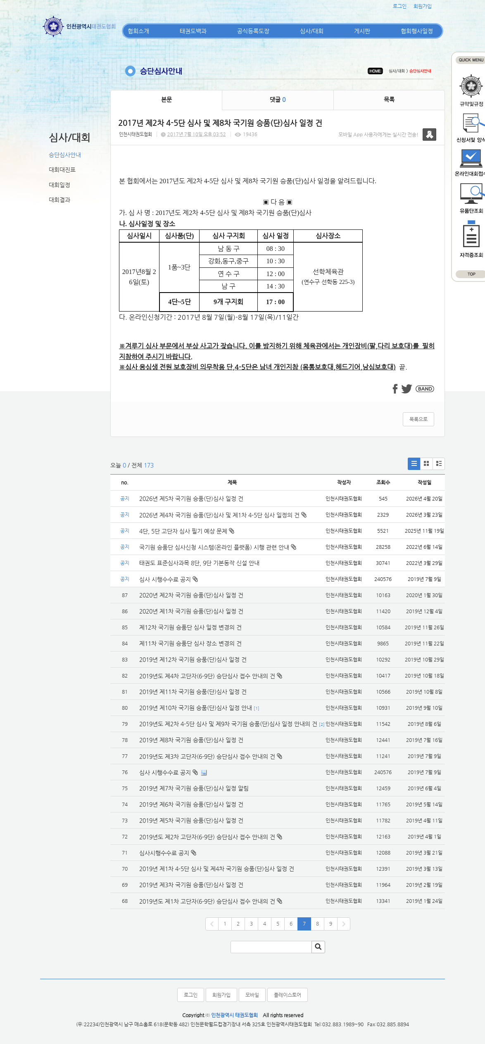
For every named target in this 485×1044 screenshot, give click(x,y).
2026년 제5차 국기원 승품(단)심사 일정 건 (191, 498)
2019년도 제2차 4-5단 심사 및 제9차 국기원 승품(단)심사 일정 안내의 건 (228, 723)
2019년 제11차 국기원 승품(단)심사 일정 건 (193, 691)
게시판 (362, 31)
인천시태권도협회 (135, 134)
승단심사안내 (65, 154)
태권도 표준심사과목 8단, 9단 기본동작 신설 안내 (199, 563)
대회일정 (59, 185)
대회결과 (59, 199)
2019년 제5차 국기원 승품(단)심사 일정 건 (191, 820)
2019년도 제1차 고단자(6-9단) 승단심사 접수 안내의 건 (207, 901)
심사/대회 (311, 31)
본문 (166, 99)
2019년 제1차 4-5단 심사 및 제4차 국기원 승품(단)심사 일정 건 (216, 868)
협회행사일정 (417, 31)
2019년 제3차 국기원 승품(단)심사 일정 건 (191, 884)
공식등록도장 (253, 31)
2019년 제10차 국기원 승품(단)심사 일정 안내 (195, 707)
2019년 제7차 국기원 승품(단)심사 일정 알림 (194, 788)
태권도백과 (193, 31)
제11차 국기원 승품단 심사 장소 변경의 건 (190, 643)
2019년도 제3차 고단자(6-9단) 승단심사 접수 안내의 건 (207, 756)
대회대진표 (62, 169)
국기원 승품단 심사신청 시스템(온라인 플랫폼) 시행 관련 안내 (217, 547)
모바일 (252, 995)
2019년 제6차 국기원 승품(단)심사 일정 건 (191, 804)
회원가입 (423, 6)
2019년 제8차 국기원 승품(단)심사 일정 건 (191, 740)
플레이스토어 (287, 995)
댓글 (277, 99)
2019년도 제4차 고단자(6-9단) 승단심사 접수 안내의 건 (207, 676)
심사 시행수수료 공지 (168, 579)
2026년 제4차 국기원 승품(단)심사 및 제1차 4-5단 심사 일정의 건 (223, 515)
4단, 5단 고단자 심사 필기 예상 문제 (186, 531)
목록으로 (418, 419)
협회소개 (138, 31)
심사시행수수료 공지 (164, 853)
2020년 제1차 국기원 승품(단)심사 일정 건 (191, 611)
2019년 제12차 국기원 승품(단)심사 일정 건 (193, 659)
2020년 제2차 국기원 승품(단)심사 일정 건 (191, 595)
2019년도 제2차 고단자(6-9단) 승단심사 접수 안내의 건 (207, 837)
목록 (389, 99)
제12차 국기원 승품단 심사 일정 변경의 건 (190, 627)
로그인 (400, 6)
